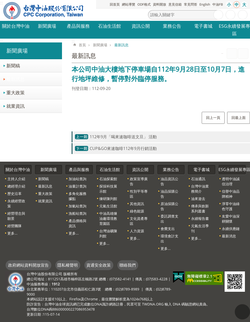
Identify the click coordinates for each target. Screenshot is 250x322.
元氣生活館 (108, 206)
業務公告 (172, 26)
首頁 (82, 44)
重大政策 (15, 92)
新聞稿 (13, 65)
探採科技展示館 (108, 189)
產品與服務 (78, 26)
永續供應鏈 (231, 228)
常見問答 (190, 4)
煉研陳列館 (108, 198)
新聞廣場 (47, 26)
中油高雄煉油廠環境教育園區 (108, 218)
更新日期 (34, 314)
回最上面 (238, 117)
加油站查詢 (77, 178)
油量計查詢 (77, 186)
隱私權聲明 (67, 265)
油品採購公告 (169, 194)
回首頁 (115, 4)
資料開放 (159, 4)
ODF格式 (144, 4)
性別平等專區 (139, 194)
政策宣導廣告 (139, 181)
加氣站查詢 (77, 206)
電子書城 (203, 26)
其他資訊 (137, 203)
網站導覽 (128, 4)
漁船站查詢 (77, 213)
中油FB (217, 4)
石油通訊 (198, 178)
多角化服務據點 (77, 196)
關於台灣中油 (15, 26)
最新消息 (229, 236)
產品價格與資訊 (77, 223)
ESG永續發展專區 (234, 30)
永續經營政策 (16, 203)
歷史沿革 (14, 193)
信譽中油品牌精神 (231, 194)
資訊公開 (141, 26)
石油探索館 (108, 178)
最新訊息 (15, 79)
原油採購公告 (169, 206)
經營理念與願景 (16, 216)
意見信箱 (175, 4)
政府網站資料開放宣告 (28, 265)
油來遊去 (198, 198)
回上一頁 (213, 117)
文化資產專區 (139, 221)
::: (1, 41)
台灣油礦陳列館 (108, 233)
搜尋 (218, 15)
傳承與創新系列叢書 (200, 208)
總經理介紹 (16, 186)
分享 (242, 15)
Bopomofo (243, 53)
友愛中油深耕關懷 (231, 219)
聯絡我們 (127, 265)
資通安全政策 (98, 265)
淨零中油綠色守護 (231, 206)
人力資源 (137, 230)
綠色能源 (137, 211)
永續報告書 (200, 218)
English (204, 4)
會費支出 (168, 228)
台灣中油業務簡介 (200, 189)
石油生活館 (109, 26)
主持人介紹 (16, 178)
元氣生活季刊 (200, 228)
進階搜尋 (230, 15)
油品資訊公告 (169, 181)
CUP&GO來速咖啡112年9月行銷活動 (123, 148)
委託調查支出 (169, 219)
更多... (12, 233)
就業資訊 (15, 106)
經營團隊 (14, 225)
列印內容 (232, 53)
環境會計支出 (169, 238)
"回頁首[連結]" (242, 311)
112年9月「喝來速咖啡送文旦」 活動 (123, 137)
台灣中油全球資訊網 (43, 10)
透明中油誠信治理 (231, 181)
